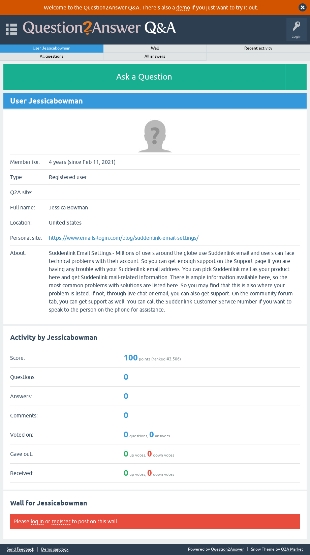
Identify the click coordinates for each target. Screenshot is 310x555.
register (61, 521)
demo (183, 7)
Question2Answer (227, 549)
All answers (155, 56)
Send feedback (20, 549)
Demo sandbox (54, 549)
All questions (51, 56)
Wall (155, 48)
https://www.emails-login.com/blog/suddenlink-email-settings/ (123, 238)
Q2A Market (292, 549)
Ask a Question (144, 76)
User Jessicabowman (51, 48)
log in (37, 521)
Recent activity (258, 48)
